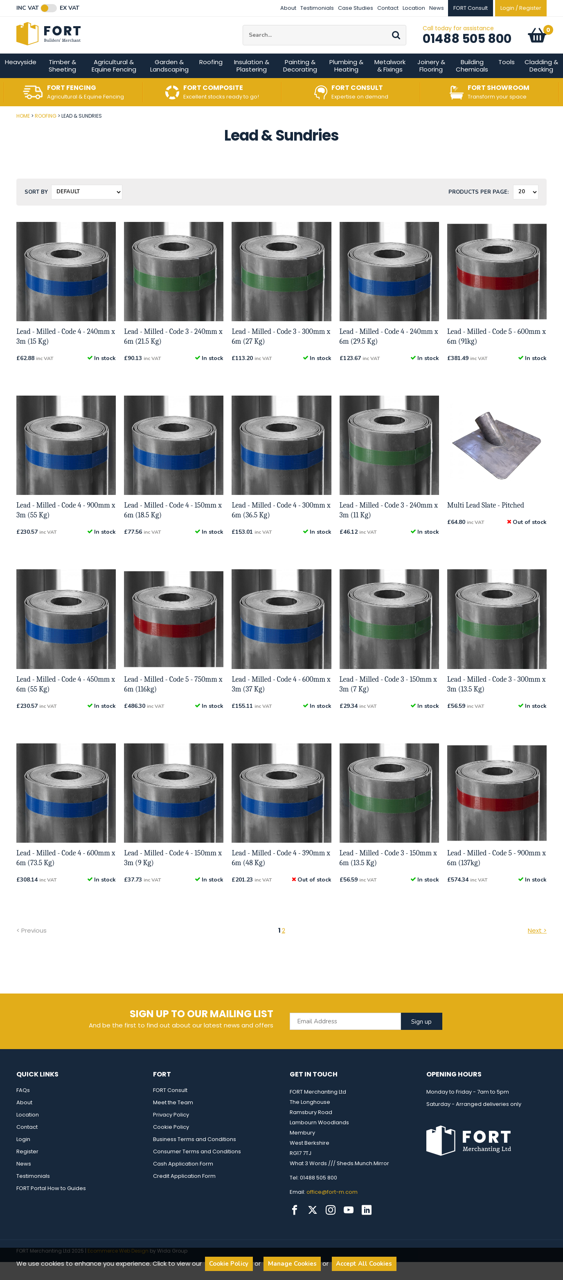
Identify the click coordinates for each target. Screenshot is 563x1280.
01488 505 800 (467, 47)
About (288, 8)
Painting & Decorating (300, 84)
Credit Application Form (184, 1194)
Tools (506, 80)
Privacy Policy (171, 1133)
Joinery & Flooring (431, 84)
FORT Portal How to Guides (51, 1206)
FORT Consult (170, 1108)
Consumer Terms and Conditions (197, 1169)
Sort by (36, 210)
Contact (388, 8)
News (436, 8)
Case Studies (355, 8)
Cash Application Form (183, 1182)
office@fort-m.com (332, 1210)
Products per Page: (478, 210)
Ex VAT (69, 8)
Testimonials (317, 8)
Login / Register (520, 8)
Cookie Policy (171, 1145)
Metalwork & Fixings (389, 84)
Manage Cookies (292, 1264)
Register (27, 1169)
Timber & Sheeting (62, 84)
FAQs (23, 1108)
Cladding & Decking (541, 84)
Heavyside (20, 80)
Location (414, 8)
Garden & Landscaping (169, 84)
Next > (537, 948)
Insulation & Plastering (251, 84)
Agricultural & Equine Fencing (114, 84)
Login (23, 1157)
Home (23, 133)
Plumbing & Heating (346, 84)
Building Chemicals (472, 84)
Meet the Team (173, 1120)
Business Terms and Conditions (194, 1157)
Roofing (211, 80)
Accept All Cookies (364, 1264)
